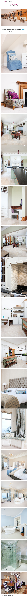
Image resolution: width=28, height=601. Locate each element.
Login (11, 596)
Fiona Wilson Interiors (16, 31)
